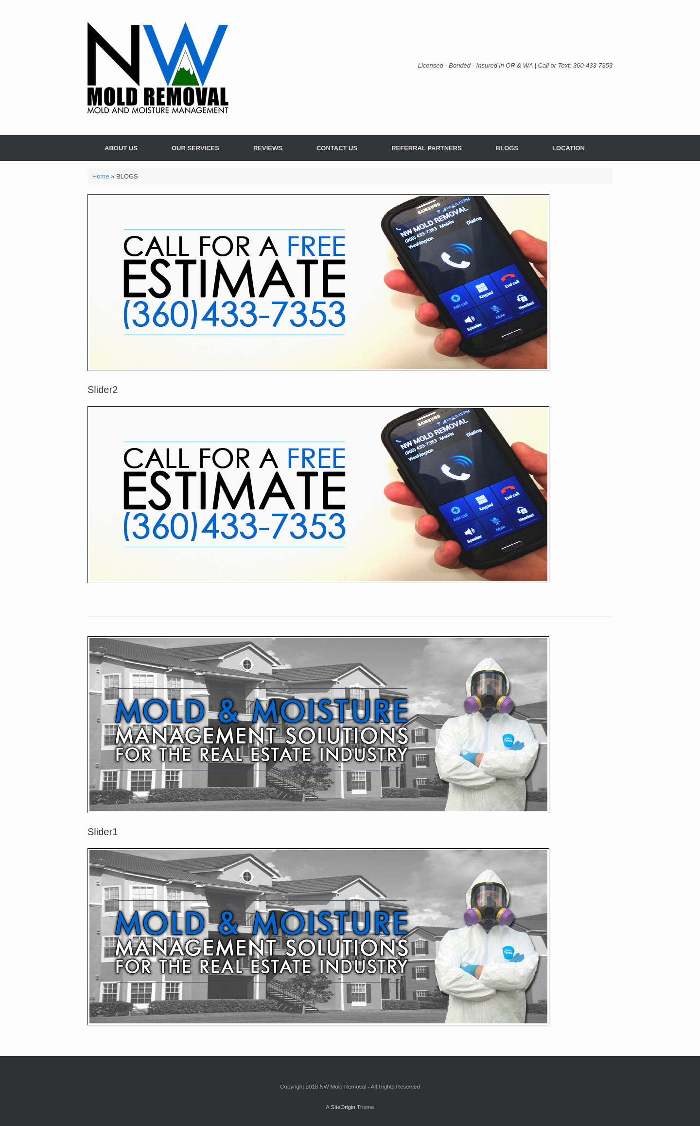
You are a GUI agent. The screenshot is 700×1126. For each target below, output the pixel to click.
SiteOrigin (343, 1107)
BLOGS (507, 148)
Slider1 (103, 831)
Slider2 (103, 389)
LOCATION (568, 148)
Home (100, 176)
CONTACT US (336, 148)
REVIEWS (267, 148)
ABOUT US (121, 148)
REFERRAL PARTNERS (426, 148)
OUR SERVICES (195, 148)
